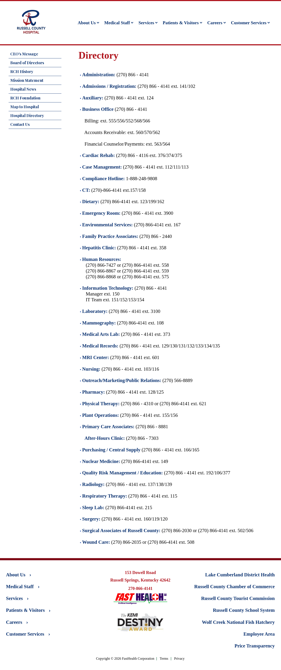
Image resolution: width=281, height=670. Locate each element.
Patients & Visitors (182, 22)
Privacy (179, 659)
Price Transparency (254, 646)
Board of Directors (27, 62)
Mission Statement (26, 80)
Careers (216, 22)
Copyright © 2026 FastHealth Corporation (125, 658)
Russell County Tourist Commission (238, 598)
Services (148, 22)
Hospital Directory (27, 115)
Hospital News (23, 89)
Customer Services (250, 22)
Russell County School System (244, 610)
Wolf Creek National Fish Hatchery (238, 622)
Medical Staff (119, 22)
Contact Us (20, 124)
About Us (88, 22)
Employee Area (259, 634)
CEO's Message (24, 53)
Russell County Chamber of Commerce (234, 586)
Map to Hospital (24, 106)
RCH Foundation (25, 97)
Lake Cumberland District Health (240, 574)
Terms (164, 659)
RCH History (21, 71)
